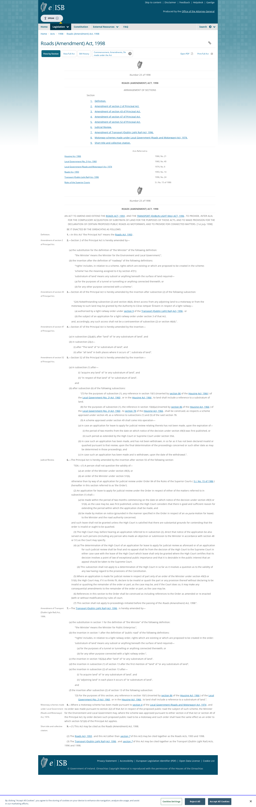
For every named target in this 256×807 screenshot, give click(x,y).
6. (91, 134)
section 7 (125, 743)
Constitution (81, 26)
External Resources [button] (103, 26)
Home (44, 26)
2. (91, 113)
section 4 (137, 712)
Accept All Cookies (219, 802)
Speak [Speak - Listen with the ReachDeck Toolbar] (51, 18)
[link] (203, 34)
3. (91, 119)
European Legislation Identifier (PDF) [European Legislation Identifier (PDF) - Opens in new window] (156, 768)
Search (205, 26)
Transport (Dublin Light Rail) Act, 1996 (81, 184)
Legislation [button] (59, 26)
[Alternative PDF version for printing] (187, 61)
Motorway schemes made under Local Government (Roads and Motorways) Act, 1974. (141, 145)
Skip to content (153, 2)
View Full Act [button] (69, 61)
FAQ (125, 26)
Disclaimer (170, 2)
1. (91, 108)
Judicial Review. (103, 134)
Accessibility (126, 768)
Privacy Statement (107, 768)
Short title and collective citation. (113, 150)
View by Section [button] (51, 61)
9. (91, 150)
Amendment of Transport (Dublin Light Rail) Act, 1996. (124, 140)
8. (91, 145)
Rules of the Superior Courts (77, 190)
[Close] (250, 802)
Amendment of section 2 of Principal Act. (117, 113)
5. (91, 129)
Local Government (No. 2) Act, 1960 (80, 169)
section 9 (129, 318)
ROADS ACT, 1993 (115, 223)
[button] (210, 27)
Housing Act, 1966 (72, 164)
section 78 (130, 418)
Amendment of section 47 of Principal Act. (118, 124)
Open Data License (189, 768)
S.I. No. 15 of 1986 (203, 488)
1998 (60, 41)
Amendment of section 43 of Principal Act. (118, 119)
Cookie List (209, 768)
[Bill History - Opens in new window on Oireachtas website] (84, 61)
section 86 (175, 401)
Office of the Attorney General (198, 11)
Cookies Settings (171, 802)
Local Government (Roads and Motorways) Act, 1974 (88, 174)
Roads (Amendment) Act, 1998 (83, 41)
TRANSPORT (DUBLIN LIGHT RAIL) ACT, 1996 (160, 223)
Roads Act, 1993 (71, 179)
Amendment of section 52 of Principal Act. (118, 129)
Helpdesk (198, 2)
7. (91, 140)
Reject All (195, 802)
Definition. (100, 108)
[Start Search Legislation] (185, 33)
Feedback (184, 2)
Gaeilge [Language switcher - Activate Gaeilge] (210, 2)
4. (91, 124)
